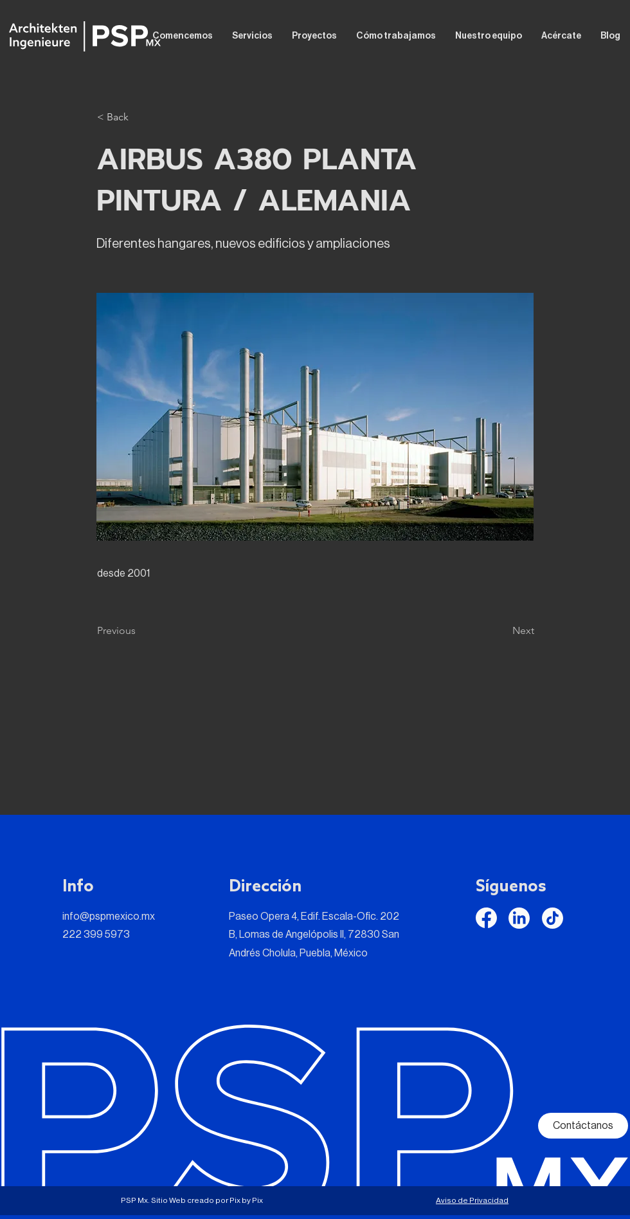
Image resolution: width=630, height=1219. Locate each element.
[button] (139, 117)
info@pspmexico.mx (108, 916)
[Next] (502, 631)
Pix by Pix (246, 1200)
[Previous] (139, 631)
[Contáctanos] (583, 1126)
